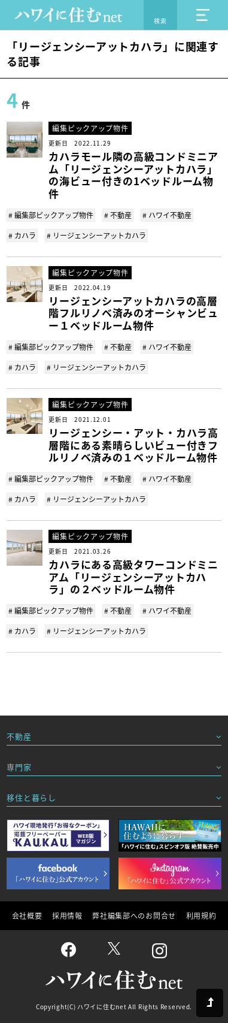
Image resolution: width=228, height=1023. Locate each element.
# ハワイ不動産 (166, 215)
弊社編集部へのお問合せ (134, 915)
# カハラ (22, 235)
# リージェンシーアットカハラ (96, 235)
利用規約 (201, 915)
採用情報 (67, 915)
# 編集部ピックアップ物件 (50, 215)
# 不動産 (118, 215)
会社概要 (27, 915)
